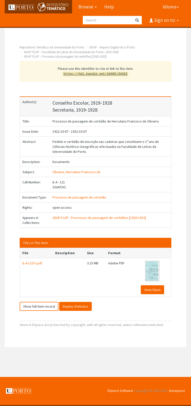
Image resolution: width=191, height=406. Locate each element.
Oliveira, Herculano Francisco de (76, 172)
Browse (87, 7)
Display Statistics (75, 306)
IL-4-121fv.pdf (32, 263)
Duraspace (177, 390)
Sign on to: (166, 20)
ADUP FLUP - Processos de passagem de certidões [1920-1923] (65, 56)
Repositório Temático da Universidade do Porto (52, 47)
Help (109, 7)
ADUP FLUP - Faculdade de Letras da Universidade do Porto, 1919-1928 (71, 52)
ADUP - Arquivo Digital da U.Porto (112, 47)
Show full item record (39, 306)
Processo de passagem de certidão (79, 197)
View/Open (152, 289)
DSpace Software (120, 390)
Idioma (171, 7)
